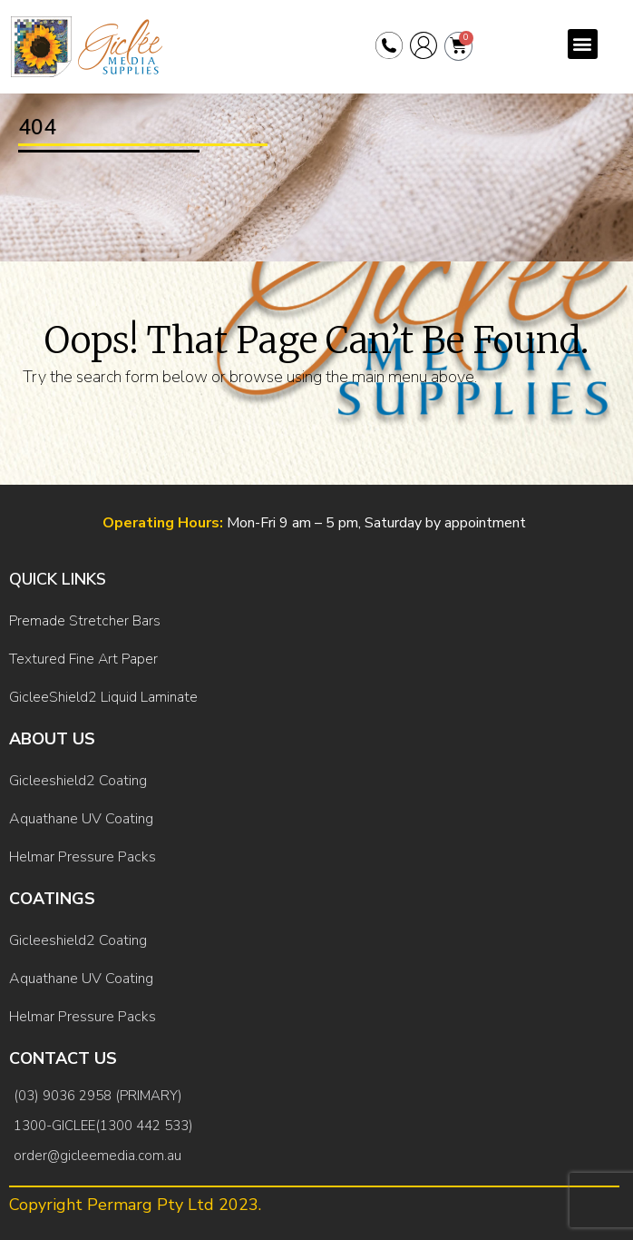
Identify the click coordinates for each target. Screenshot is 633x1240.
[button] (583, 44)
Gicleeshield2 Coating (78, 781)
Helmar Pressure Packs (82, 857)
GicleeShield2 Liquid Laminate (103, 697)
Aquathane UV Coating (81, 819)
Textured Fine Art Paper (83, 659)
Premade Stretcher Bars (85, 621)
